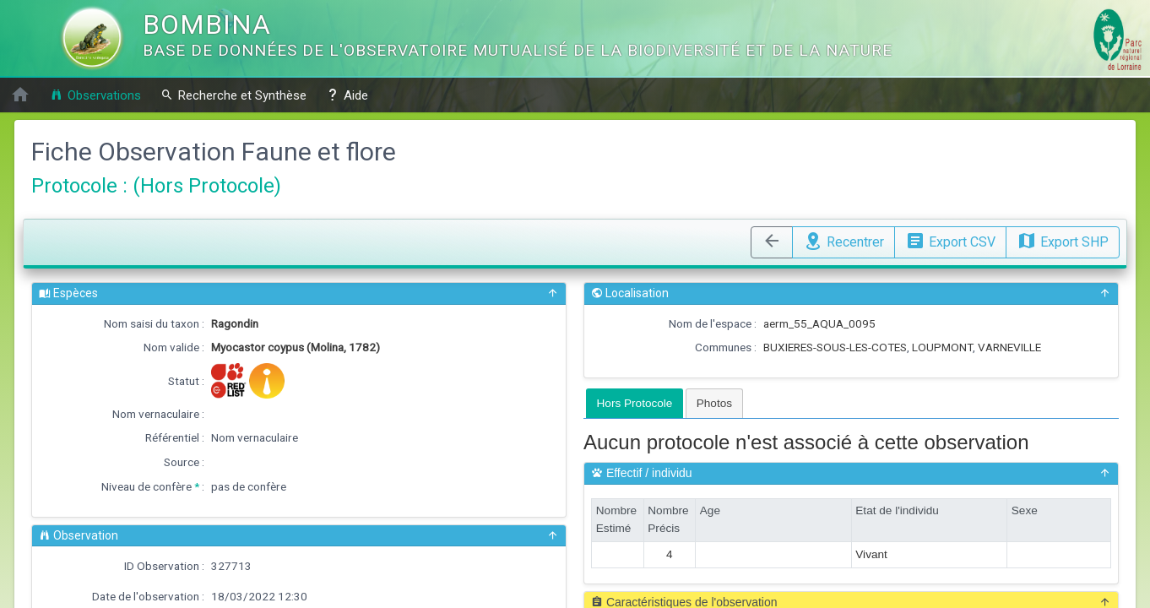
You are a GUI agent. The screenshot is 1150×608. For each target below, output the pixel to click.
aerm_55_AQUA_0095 (819, 323)
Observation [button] (299, 536)
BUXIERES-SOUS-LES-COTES (835, 347)
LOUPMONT (942, 347)
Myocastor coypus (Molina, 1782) (295, 347)
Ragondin (234, 323)
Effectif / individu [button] (851, 473)
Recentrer (843, 240)
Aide (347, 95)
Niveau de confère (146, 486)
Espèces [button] (299, 293)
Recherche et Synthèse (233, 95)
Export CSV (950, 240)
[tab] (635, 403)
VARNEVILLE (1009, 347)
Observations (95, 95)
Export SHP (1063, 240)
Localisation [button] (851, 293)
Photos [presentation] (714, 403)
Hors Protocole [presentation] (635, 403)
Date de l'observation (145, 596)
